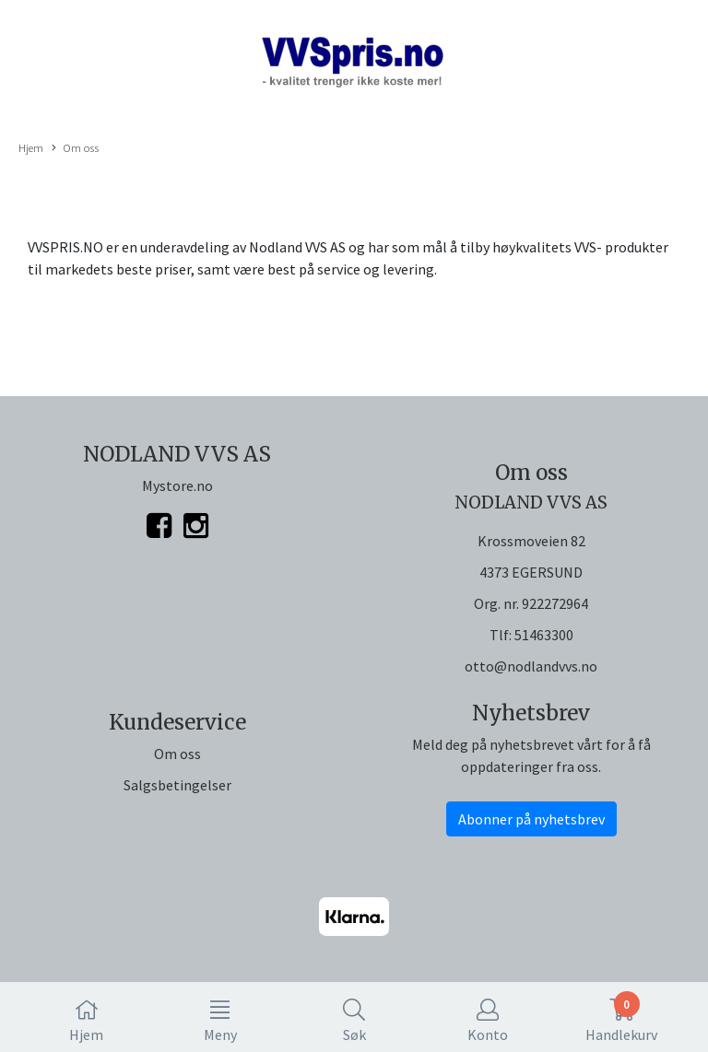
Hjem (30, 147)
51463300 (543, 634)
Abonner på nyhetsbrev (531, 819)
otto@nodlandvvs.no (531, 666)
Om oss (75, 148)
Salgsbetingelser (177, 785)
